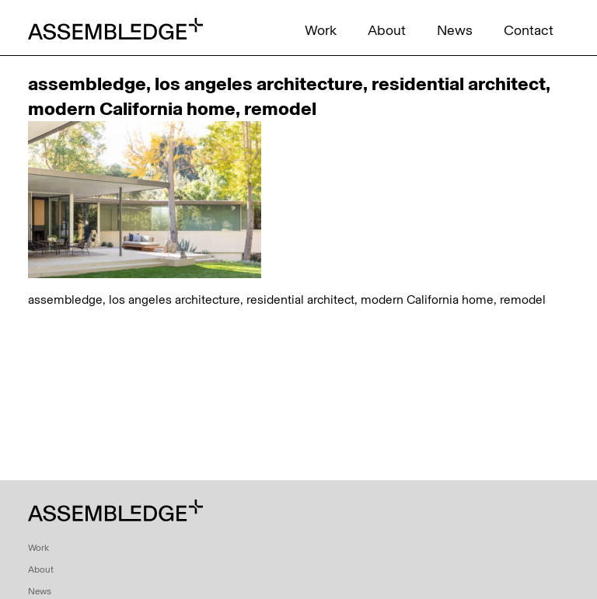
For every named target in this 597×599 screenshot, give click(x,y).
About (387, 30)
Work (321, 30)
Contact (528, 30)
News (455, 30)
